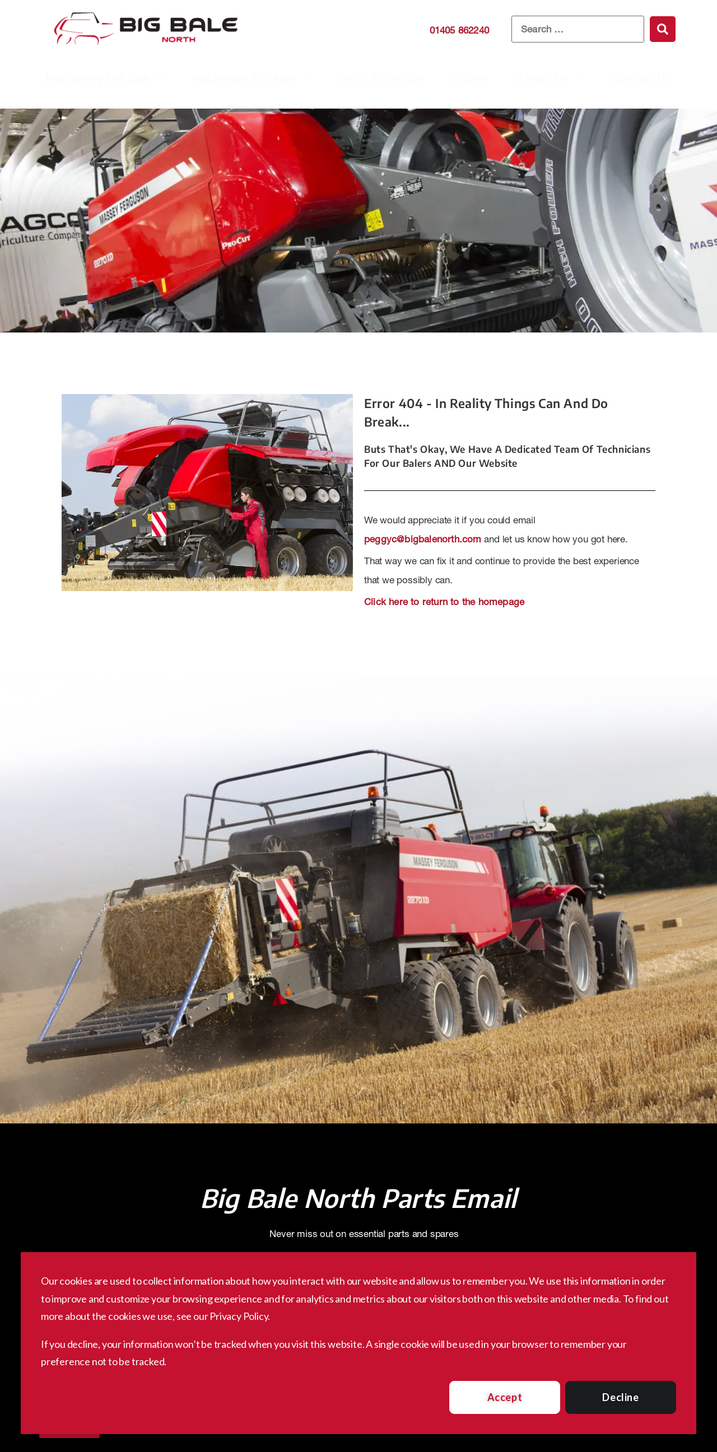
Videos (470, 78)
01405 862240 (459, 30)
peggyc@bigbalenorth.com (423, 539)
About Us (550, 77)
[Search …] (577, 29)
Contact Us (641, 78)
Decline (620, 1397)
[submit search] (663, 29)
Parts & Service (380, 78)
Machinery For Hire (251, 77)
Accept (505, 1397)
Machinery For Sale (104, 77)
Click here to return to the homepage (444, 601)
